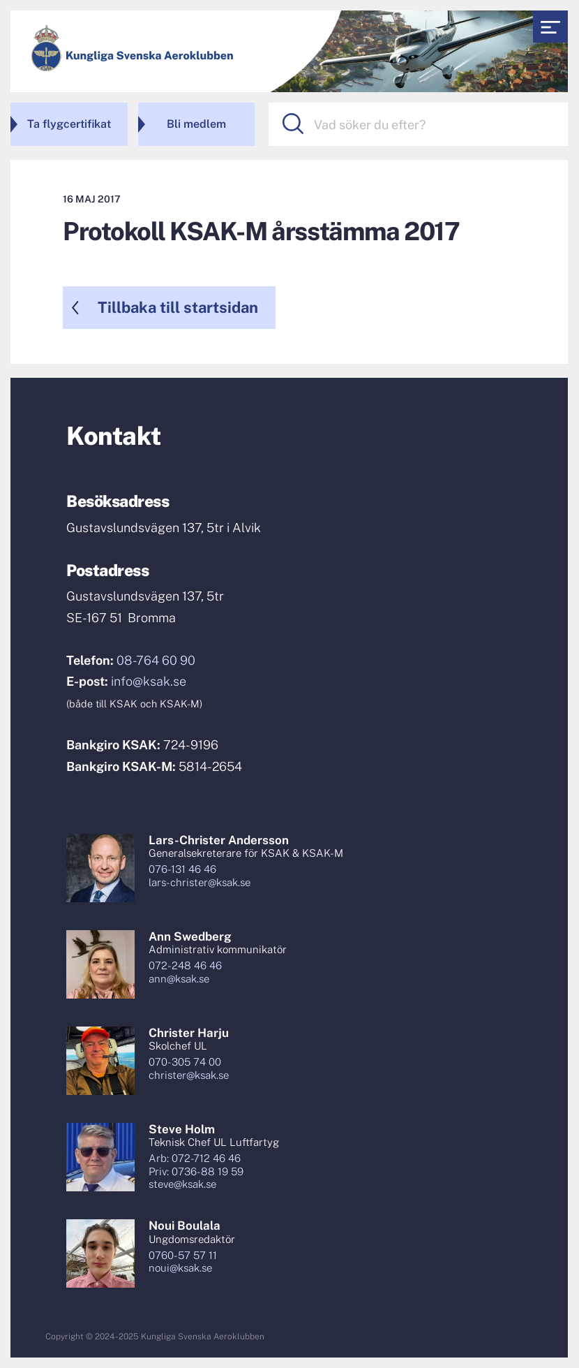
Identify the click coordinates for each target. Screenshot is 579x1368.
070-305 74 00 (185, 1062)
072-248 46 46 (185, 965)
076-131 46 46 (182, 869)
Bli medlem (196, 124)
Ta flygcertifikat (69, 124)
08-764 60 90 (155, 660)
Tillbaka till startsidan (178, 307)
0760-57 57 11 (183, 1255)
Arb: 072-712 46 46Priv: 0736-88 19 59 (196, 1164)
